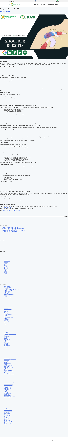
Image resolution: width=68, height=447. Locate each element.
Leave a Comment (17, 210)
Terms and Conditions (12, 443)
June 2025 (5, 264)
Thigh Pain (5, 419)
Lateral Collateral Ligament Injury (9, 349)
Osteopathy (6, 368)
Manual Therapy (6, 358)
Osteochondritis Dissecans (8, 367)
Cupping (5, 316)
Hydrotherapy (6, 338)
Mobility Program (7, 361)
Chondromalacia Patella (8, 310)
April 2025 (5, 266)
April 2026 (5, 253)
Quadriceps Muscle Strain (8, 384)
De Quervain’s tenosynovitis (8, 317)
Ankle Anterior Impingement (8, 294)
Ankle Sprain (6, 295)
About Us (38, 4)
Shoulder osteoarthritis (8, 398)
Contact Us (56, 4)
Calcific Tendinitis (7, 305)
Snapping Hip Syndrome (8, 401)
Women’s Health (6, 429)
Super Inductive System (8, 410)
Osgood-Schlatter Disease (8, 365)
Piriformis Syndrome (7, 377)
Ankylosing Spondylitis (7, 296)
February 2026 (6, 255)
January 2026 (6, 257)
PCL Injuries (6, 372)
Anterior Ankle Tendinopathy (9, 297)
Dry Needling (6, 320)
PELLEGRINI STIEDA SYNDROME (9, 374)
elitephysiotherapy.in (7, 207)
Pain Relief (5, 369)
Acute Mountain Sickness (8, 290)
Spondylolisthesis (7, 403)
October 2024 (6, 272)
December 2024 (6, 270)
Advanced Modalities (7, 291)
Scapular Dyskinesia (7, 389)
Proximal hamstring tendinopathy (9, 382)
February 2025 (6, 268)
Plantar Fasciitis (6, 378)
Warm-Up (5, 427)
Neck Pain (5, 362)
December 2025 (6, 258)
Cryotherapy (6, 315)
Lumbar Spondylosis (7, 357)
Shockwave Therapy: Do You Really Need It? (9, 231)
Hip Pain (5, 337)
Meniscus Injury (6, 360)
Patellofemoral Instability (8, 370)
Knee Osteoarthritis (7, 345)
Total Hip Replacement (8, 421)
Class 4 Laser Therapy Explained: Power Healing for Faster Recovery (13, 230)
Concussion (6, 311)
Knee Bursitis (6, 344)
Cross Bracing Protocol (8, 314)
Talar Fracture (6, 412)
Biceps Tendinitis (7, 302)
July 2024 (5, 273)
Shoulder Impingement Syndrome (10, 396)
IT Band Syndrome (7, 341)
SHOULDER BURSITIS (5, 11)
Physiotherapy (6, 376)
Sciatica (5, 390)
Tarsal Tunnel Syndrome (8, 415)
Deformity (5, 318)
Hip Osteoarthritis (7, 336)
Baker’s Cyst (6, 300)
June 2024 (5, 274)
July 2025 (5, 263)
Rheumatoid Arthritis (7, 387)
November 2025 (6, 259)
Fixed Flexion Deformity (8, 324)
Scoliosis (5, 391)
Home (35, 4)
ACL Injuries (6, 288)
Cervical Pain (6, 308)
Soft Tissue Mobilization (8, 402)
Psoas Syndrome (7, 383)
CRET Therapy (6, 313)
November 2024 (6, 271)
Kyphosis (5, 348)
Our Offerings (43, 4)
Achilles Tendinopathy (7, 287)
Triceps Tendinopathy (7, 423)
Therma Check (6, 418)
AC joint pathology (7, 286)
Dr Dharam (10, 13)
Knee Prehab (6, 347)
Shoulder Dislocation (7, 395)
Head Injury (6, 332)
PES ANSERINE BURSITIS (7, 375)
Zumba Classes (6, 432)
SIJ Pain (5, 400)
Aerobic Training (6, 292)
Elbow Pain (6, 322)
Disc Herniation (6, 319)
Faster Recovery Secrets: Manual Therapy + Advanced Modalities (13, 228)
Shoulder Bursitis (6, 210)
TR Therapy (6, 422)
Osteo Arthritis (6, 366)
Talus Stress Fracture (7, 413)
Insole (5, 340)
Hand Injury (6, 331)
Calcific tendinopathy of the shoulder (10, 306)
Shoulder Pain (11, 210)
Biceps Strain (6, 301)
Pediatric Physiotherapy (8, 373)
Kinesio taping (6, 169)
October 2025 (6, 260)
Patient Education (51, 4)
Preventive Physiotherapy (8, 381)
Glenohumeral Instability (8, 327)
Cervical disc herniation (8, 307)
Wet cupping (6, 428)
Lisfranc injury (6, 352)
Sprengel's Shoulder (7, 406)
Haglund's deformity (7, 330)
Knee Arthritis (6, 343)
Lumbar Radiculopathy (8, 355)
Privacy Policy (18, 443)
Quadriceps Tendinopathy (8, 385)
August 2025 (6, 262)
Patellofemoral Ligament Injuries (9, 371)
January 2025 (6, 269)
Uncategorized (6, 426)
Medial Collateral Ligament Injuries (10, 359)
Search (1, 215)
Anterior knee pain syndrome (9, 298)
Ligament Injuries (7, 350)
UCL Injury (5, 425)
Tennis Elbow (6, 416)
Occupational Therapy (8, 363)
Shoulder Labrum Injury (8, 397)
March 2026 (6, 254)
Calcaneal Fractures (7, 303)
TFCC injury (6, 417)
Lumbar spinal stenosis (8, 356)
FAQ (46, 4)
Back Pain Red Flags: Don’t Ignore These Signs (10, 227)
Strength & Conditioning (8, 407)
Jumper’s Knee (6, 342)
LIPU (4, 351)
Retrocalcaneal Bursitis (8, 386)
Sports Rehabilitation (7, 404)
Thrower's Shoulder (7, 420)
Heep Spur (5, 333)
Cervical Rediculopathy (8, 309)
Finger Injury (6, 323)
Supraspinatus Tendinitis (8, 411)
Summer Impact (6, 409)
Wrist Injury (6, 431)
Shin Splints (6, 392)
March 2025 (6, 267)
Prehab (5, 379)
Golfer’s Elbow (6, 328)
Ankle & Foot (6, 293)
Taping (5, 414)
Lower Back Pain (6, 353)
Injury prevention (7, 339)
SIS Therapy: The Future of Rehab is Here (9, 229)
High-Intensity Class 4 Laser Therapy (10, 334)
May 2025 (5, 265)
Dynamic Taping (6, 321)
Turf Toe (5, 424)
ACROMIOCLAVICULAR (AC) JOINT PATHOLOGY (11, 289)
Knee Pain (5, 346)
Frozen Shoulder (6, 325)
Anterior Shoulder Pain (7, 299)
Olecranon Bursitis (7, 364)
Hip (4, 335)
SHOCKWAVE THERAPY (7, 393)
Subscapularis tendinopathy (9, 408)
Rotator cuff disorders (7, 388)
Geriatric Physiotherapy (8, 326)
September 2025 (7, 261)
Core (4, 312)
